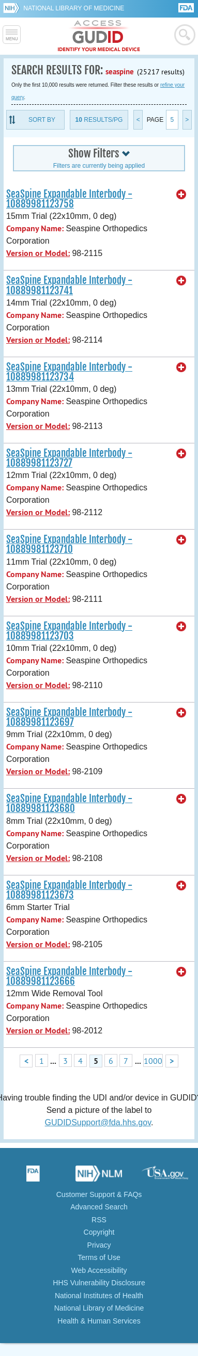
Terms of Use (99, 1257)
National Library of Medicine (73, 8)
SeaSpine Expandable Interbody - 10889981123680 (69, 803)
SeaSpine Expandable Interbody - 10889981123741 (69, 285)
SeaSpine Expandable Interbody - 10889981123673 (69, 890)
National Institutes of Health (99, 1295)
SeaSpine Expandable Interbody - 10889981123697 (69, 717)
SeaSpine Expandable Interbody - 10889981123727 (69, 458)
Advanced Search (99, 1207)
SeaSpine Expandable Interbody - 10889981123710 (69, 544)
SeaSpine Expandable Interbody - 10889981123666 (69, 976)
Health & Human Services (98, 1321)
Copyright (99, 1232)
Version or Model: (38, 253)
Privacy (99, 1245)
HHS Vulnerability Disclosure (99, 1283)
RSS (99, 1220)
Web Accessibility (99, 1270)
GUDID (99, 36)
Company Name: (35, 228)
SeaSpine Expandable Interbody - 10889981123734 (69, 372)
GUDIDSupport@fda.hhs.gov (98, 1122)
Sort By (41, 119)
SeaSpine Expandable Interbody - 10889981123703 (69, 631)
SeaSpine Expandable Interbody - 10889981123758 (69, 199)
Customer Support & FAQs (99, 1194)
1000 (153, 1061)
